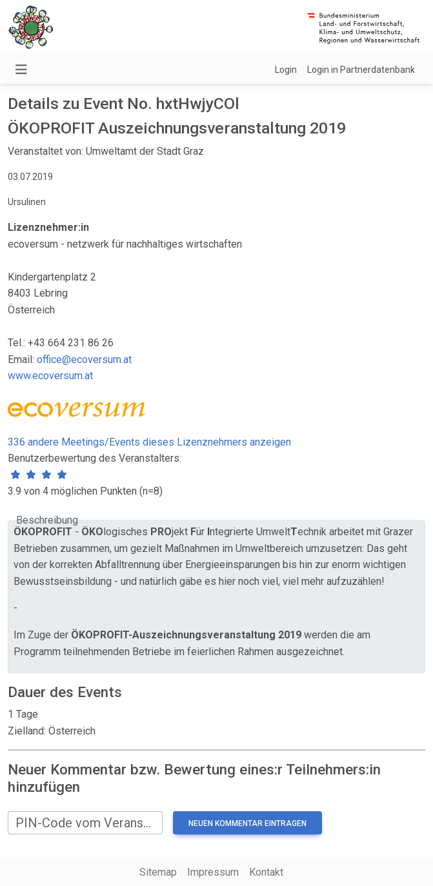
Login (286, 69)
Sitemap (158, 872)
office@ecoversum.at (84, 359)
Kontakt (266, 872)
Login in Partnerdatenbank (361, 69)
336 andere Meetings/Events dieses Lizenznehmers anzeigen (149, 442)
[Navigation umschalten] (21, 70)
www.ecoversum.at (50, 375)
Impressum (213, 872)
